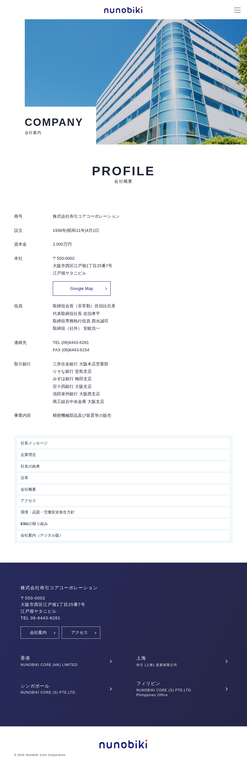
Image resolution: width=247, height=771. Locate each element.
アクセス (28, 500)
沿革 (24, 478)
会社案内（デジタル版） (42, 535)
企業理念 (28, 454)
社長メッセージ (34, 443)
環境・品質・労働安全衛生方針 (48, 512)
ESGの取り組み (34, 523)
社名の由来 (30, 466)
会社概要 (28, 489)
